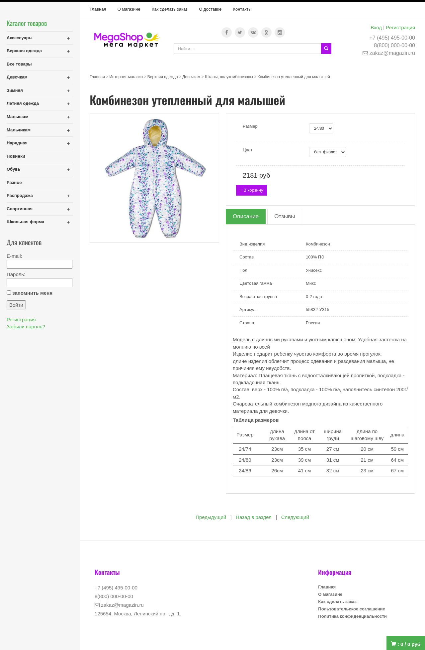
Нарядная (17, 142)
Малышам (17, 116)
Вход (376, 27)
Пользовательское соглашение (351, 608)
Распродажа (20, 195)
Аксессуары (20, 37)
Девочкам (17, 77)
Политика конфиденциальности (352, 616)
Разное (14, 182)
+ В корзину (251, 190)
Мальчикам (19, 129)
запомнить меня (32, 293)
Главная (98, 9)
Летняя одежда (23, 103)
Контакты (242, 9)
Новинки (16, 156)
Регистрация (400, 27)
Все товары (19, 64)
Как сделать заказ (170, 9)
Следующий (295, 517)
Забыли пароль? (26, 326)
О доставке (210, 9)
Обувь (13, 169)
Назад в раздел (254, 517)
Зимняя (15, 90)
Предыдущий (211, 517)
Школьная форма (25, 221)
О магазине (129, 9)
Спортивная (20, 208)
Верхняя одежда (24, 50)
